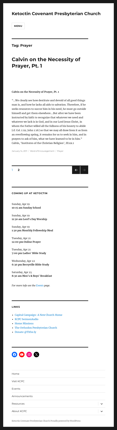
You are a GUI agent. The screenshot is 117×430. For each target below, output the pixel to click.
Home (15, 373)
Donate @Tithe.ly (25, 331)
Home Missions (24, 323)
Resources (18, 403)
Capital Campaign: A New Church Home (38, 314)
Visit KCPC (18, 381)
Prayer (60, 151)
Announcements (22, 396)
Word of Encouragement (42, 151)
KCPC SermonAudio (26, 319)
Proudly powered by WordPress (65, 421)
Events (40, 285)
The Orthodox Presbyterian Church (36, 327)
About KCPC (19, 411)
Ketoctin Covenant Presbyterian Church (56, 13)
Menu (18, 26)
